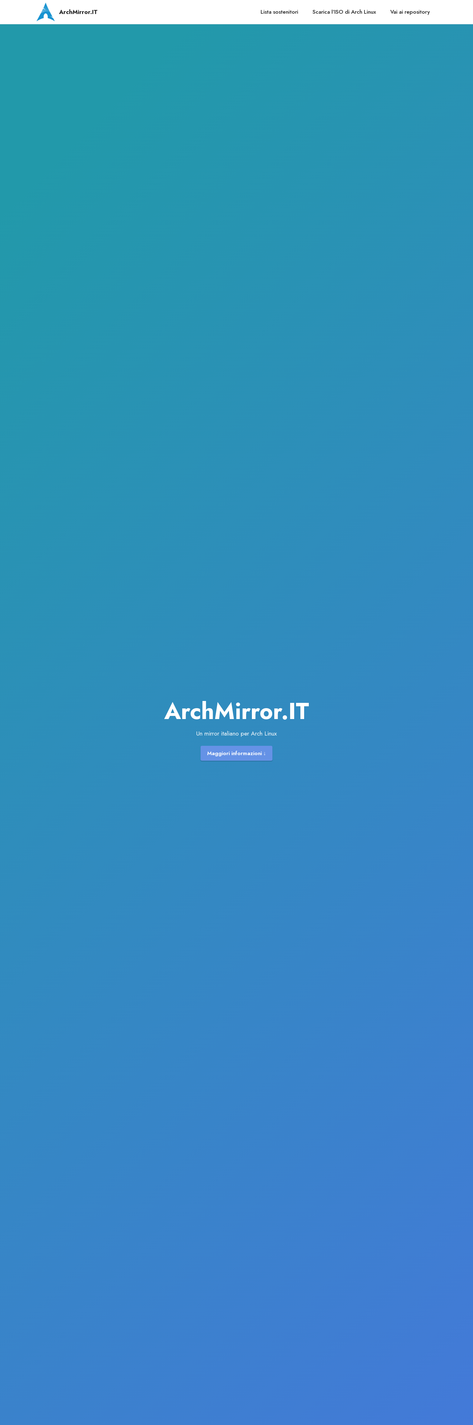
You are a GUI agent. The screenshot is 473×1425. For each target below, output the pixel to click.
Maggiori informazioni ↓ (236, 753)
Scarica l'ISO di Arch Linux (344, 12)
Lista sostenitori (279, 12)
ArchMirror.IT (78, 12)
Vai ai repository (410, 12)
